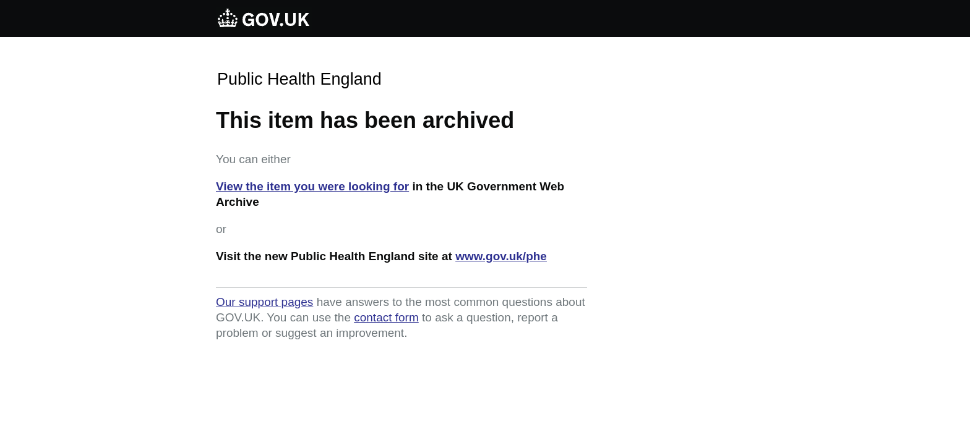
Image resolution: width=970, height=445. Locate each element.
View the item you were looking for (312, 186)
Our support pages (264, 301)
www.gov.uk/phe (501, 256)
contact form (386, 317)
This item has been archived (365, 120)
